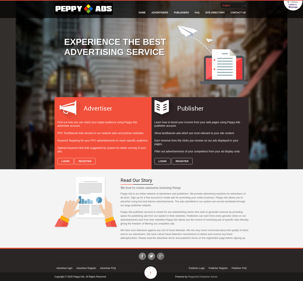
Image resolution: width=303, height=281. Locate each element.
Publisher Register (218, 268)
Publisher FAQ (239, 268)
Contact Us (238, 12)
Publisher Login (197, 268)
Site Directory (215, 12)
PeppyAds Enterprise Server (202, 276)
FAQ (197, 12)
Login (65, 161)
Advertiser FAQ (108, 268)
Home (142, 12)
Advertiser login (64, 268)
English (226, 5)
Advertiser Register (86, 268)
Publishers (181, 12)
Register (85, 161)
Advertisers (159, 12)
